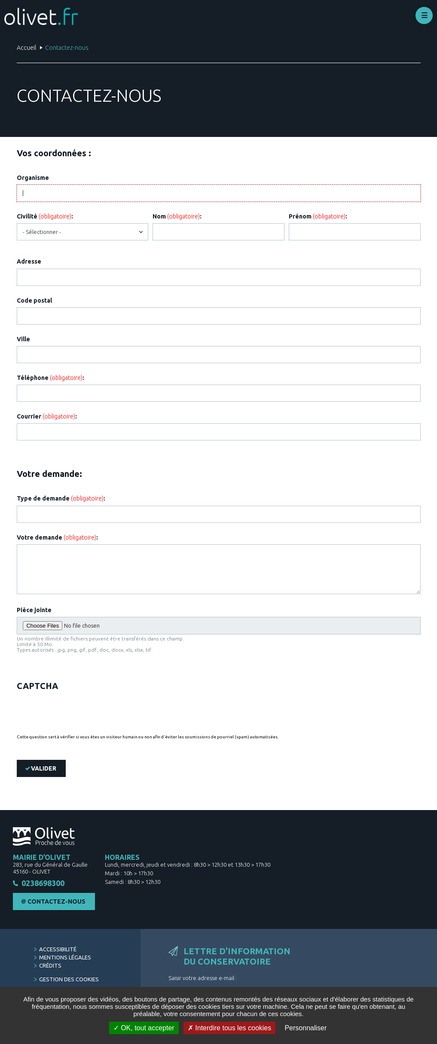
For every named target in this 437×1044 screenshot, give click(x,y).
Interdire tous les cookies (229, 1028)
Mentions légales (65, 957)
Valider (43, 768)
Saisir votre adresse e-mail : (202, 978)
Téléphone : (50, 377)
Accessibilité (57, 949)
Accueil (26, 47)
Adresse (29, 261)
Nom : (177, 216)
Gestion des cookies (69, 979)
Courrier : (47, 416)
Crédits (50, 965)
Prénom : (318, 216)
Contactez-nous (57, 901)
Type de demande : (61, 498)
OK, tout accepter (143, 1028)
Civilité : (45, 216)
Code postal (34, 300)
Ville (23, 339)
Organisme (33, 177)
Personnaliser (305, 1028)
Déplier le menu (424, 15)
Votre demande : (57, 537)
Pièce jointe (34, 610)
